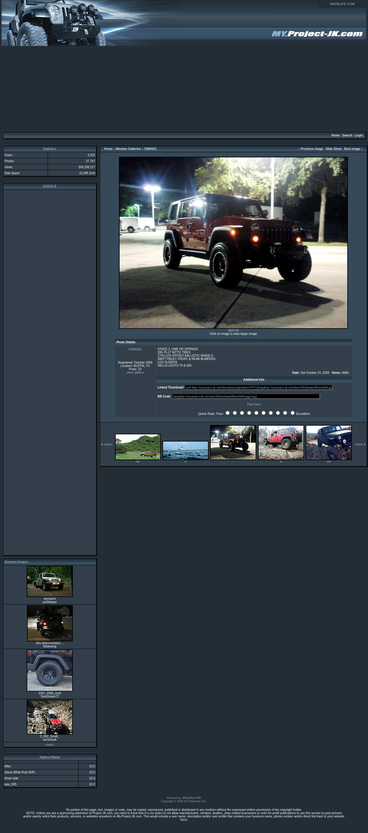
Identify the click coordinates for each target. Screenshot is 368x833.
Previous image (312, 148)
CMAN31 (150, 148)
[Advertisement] (184, 88)
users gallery (135, 372)
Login (359, 135)
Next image (352, 148)
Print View (254, 404)
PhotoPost (189, 797)
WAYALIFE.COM (342, 4)
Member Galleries (128, 148)
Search (347, 135)
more (49, 744)
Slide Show (334, 148)
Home (335, 135)
